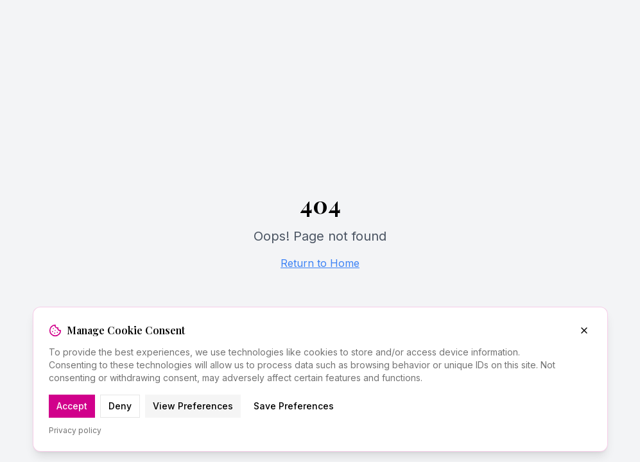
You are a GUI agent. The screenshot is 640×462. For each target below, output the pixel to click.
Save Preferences (294, 405)
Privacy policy (75, 430)
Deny (120, 405)
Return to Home (320, 263)
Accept (71, 405)
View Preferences (193, 405)
